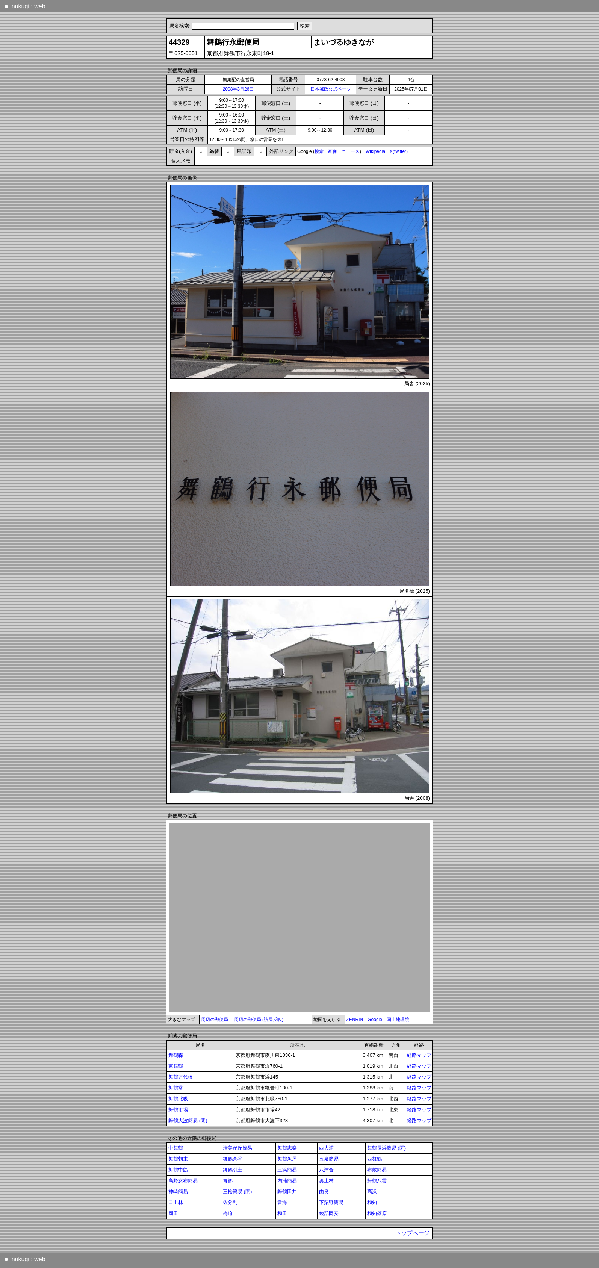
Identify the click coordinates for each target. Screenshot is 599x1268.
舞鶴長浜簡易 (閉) (386, 1148)
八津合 (326, 1170)
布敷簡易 (377, 1170)
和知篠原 (377, 1213)
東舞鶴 (175, 1066)
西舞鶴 (374, 1159)
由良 (324, 1191)
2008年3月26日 (238, 89)
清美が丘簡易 (237, 1148)
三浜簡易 (287, 1170)
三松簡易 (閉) (237, 1191)
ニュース (351, 151)
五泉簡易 (329, 1159)
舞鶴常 (175, 1088)
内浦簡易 (287, 1180)
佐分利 (230, 1202)
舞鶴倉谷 (232, 1159)
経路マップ (419, 1055)
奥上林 (326, 1180)
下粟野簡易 (331, 1202)
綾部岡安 (329, 1213)
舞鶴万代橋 (180, 1077)
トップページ (413, 1233)
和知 (372, 1202)
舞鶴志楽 (287, 1148)
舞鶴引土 (232, 1170)
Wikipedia (375, 151)
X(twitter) (399, 151)
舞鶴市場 (178, 1109)
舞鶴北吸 (178, 1099)
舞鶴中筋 (178, 1170)
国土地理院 (398, 1019)
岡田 (173, 1213)
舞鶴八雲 (377, 1180)
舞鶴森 (175, 1055)
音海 (282, 1202)
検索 (319, 151)
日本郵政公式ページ (330, 89)
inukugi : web (24, 6)
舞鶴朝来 (178, 1159)
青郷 (228, 1180)
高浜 (372, 1191)
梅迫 (228, 1213)
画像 (332, 151)
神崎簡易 (178, 1191)
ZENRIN (354, 1019)
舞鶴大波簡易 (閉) (187, 1120)
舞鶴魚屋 (287, 1159)
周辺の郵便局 (214, 1019)
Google (375, 1019)
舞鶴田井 (287, 1191)
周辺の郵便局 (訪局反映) (258, 1019)
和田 (282, 1213)
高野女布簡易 (183, 1180)
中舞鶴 (175, 1148)
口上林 (175, 1202)
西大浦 (326, 1148)
